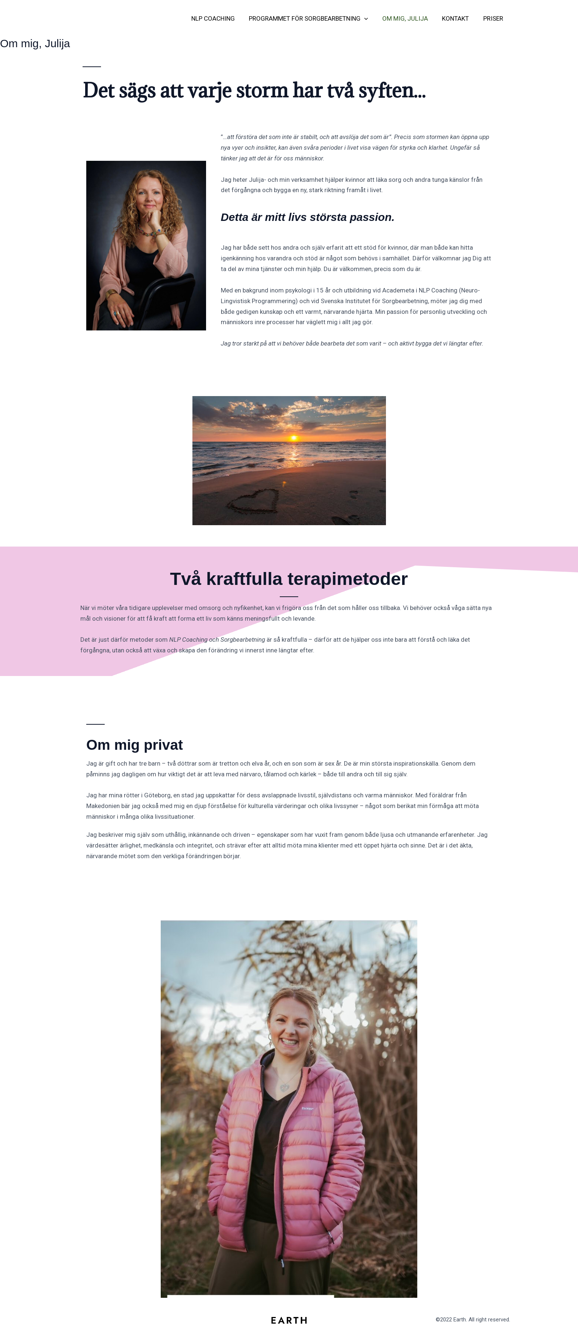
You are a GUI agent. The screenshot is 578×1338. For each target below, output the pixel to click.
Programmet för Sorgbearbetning (314, 18)
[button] (370, 18)
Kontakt (458, 18)
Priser (494, 18)
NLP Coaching (220, 18)
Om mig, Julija (409, 18)
